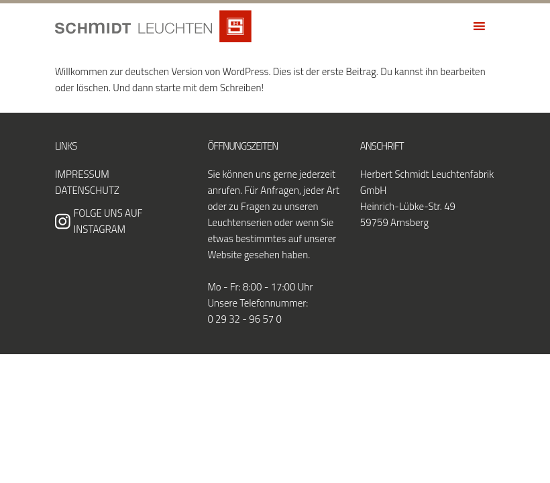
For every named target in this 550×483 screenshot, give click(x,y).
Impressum (82, 174)
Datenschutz (87, 190)
